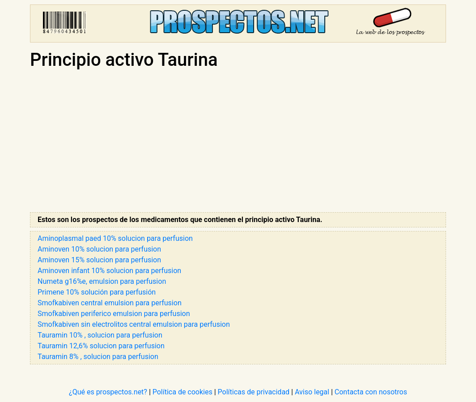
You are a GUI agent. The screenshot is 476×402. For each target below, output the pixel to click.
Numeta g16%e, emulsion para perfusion (102, 281)
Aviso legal (312, 392)
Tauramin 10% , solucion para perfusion (100, 335)
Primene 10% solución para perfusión (97, 292)
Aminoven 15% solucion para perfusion (99, 260)
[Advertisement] (238, 141)
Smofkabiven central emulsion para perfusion (110, 303)
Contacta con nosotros (371, 392)
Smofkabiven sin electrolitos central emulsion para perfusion (134, 324)
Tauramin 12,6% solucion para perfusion (101, 346)
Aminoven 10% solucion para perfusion (99, 249)
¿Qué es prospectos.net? (108, 392)
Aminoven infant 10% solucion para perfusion (109, 270)
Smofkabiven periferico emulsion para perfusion (114, 313)
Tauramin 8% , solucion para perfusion (98, 356)
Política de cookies (182, 392)
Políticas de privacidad (254, 392)
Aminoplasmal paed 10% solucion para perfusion (115, 238)
